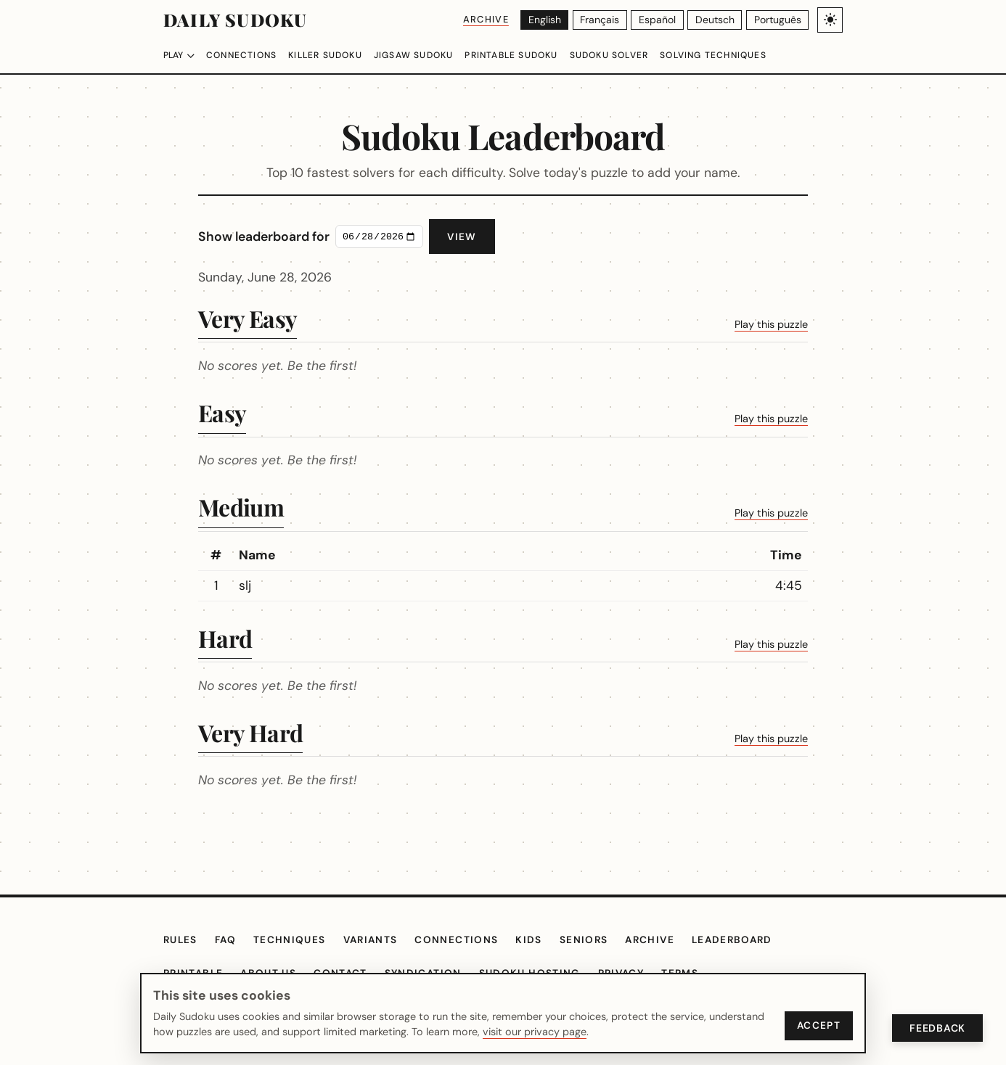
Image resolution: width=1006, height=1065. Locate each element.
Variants (380, 939)
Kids (541, 939)
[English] (547, 20)
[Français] (603, 20)
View (518, 236)
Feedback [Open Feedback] (935, 1028)
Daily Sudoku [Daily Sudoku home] (234, 19)
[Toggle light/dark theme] (830, 20)
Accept (817, 1025)
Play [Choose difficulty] (180, 55)
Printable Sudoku (533, 55)
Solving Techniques (749, 55)
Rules (182, 939)
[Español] (660, 20)
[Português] (778, 20)
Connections (245, 55)
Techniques (297, 939)
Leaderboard (754, 939)
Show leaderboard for (320, 236)
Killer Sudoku (334, 55)
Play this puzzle (715, 323)
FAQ (230, 939)
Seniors (598, 939)
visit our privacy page (499, 1031)
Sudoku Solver (638, 55)
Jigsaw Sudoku (428, 55)
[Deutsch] (716, 20)
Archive (488, 19)
